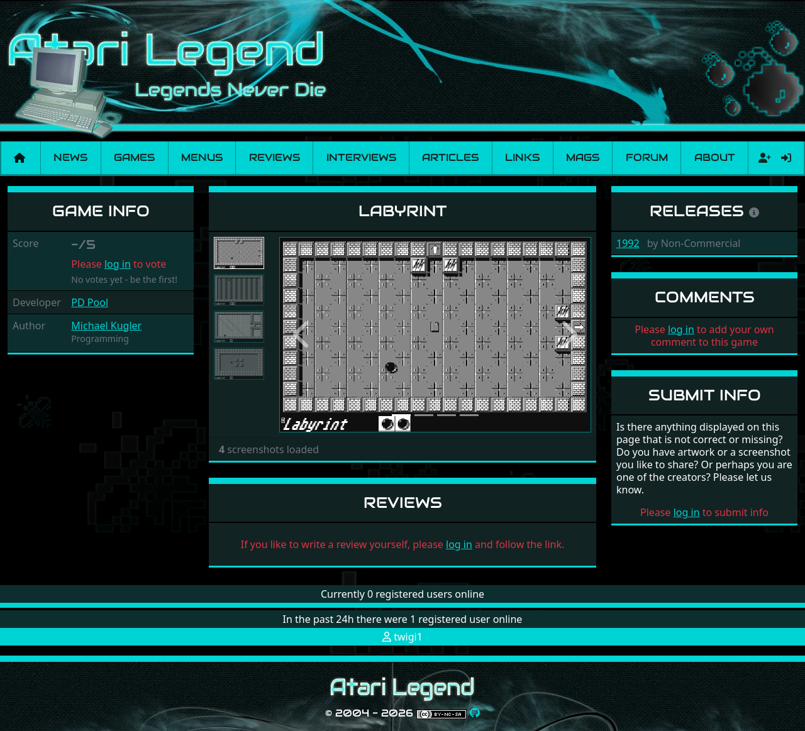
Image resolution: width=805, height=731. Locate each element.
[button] (302, 334)
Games (134, 157)
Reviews (274, 157)
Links (522, 157)
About (714, 157)
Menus (202, 157)
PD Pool (89, 302)
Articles (450, 157)
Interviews (361, 157)
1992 (628, 243)
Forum (647, 157)
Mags (582, 157)
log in (117, 264)
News (70, 157)
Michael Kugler (106, 326)
